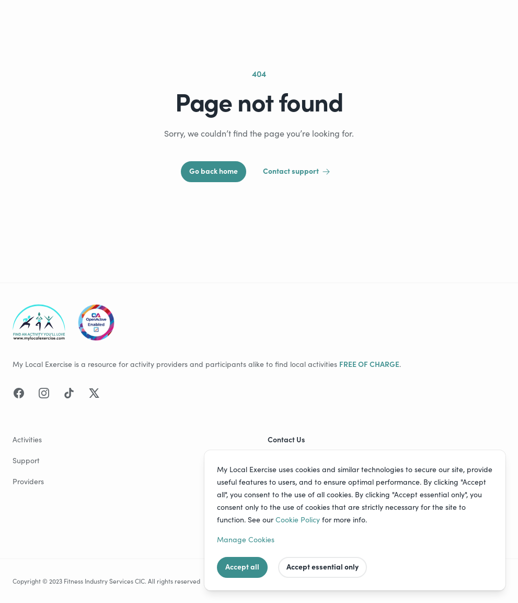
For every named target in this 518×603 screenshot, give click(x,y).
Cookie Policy (297, 519)
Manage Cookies (245, 539)
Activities (27, 439)
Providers (28, 481)
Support (26, 460)
